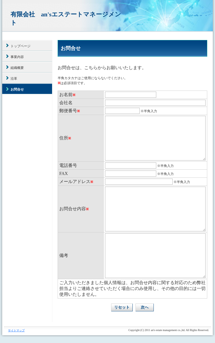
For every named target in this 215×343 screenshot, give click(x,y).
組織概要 (17, 68)
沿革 (14, 79)
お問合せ (17, 89)
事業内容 (17, 57)
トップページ (20, 46)
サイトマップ (16, 330)
